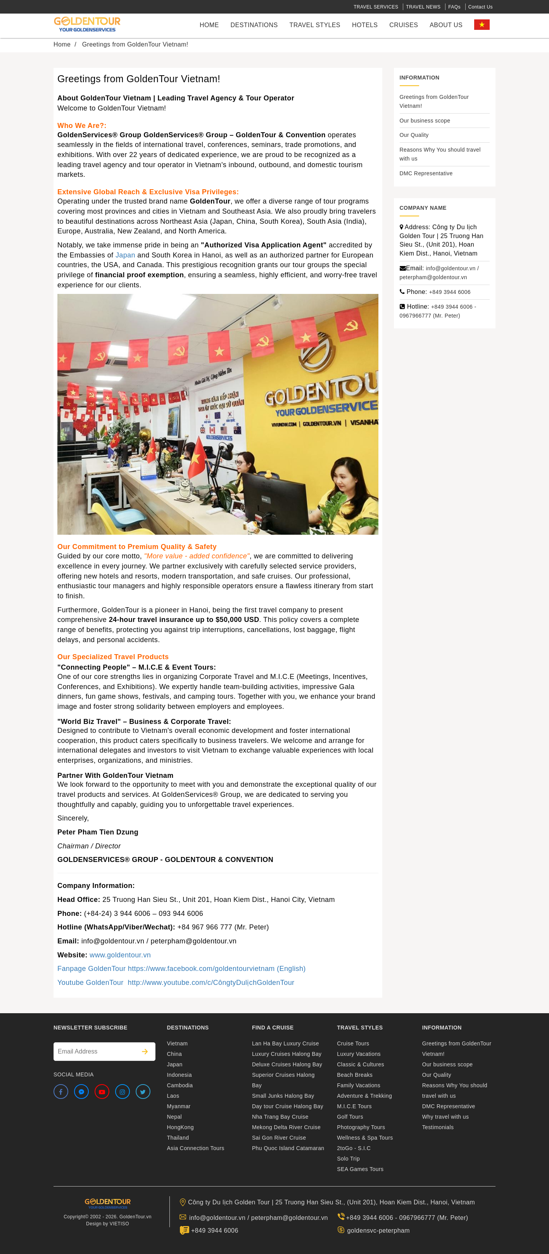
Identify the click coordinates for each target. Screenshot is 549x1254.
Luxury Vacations (359, 1054)
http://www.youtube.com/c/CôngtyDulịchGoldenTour (211, 982)
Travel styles (314, 25)
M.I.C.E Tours (354, 1106)
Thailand (178, 1138)
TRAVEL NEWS (423, 7)
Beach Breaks (355, 1075)
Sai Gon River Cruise (279, 1138)
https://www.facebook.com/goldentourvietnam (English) (217, 968)
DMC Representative (426, 173)
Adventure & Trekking (364, 1096)
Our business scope (425, 120)
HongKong (180, 1127)
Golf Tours (350, 1117)
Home (209, 25)
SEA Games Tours (360, 1169)
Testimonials (438, 1127)
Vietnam (177, 1043)
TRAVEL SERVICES (376, 7)
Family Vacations (358, 1085)
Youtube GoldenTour (92, 982)
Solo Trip (348, 1159)
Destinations (254, 25)
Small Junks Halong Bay (283, 1096)
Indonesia (179, 1075)
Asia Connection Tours (195, 1148)
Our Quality (414, 135)
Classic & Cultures (360, 1064)
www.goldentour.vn (120, 955)
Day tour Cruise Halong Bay (287, 1106)
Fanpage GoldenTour (91, 968)
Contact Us (480, 7)
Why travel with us (445, 1117)
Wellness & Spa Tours (365, 1138)
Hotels (365, 25)
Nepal (174, 1117)
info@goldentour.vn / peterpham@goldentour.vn (258, 1217)
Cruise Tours (353, 1043)
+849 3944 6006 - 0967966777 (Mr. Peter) (407, 1217)
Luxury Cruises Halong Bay (287, 1054)
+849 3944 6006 (450, 292)
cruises (403, 25)
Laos (173, 1096)
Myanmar (179, 1106)
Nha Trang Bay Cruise (280, 1117)
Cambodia (180, 1085)
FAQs (454, 7)
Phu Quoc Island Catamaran (288, 1148)
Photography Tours (361, 1127)
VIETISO (119, 1223)
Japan (125, 255)
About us (446, 25)
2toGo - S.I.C (354, 1148)
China (174, 1054)
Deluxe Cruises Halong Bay (287, 1064)
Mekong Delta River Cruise (286, 1127)
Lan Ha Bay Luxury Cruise (285, 1043)
